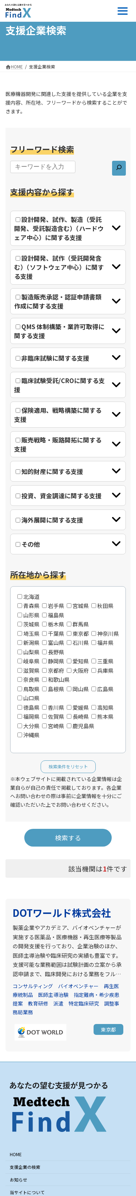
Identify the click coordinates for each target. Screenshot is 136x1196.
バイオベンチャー (78, 986)
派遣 (58, 1003)
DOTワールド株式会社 (62, 913)
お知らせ (18, 1179)
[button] (108, 1029)
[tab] (68, 228)
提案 (18, 1003)
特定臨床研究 (84, 1003)
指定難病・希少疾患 (96, 994)
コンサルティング (33, 986)
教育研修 (38, 1003)
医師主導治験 (53, 994)
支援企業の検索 (25, 1167)
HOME (16, 1154)
